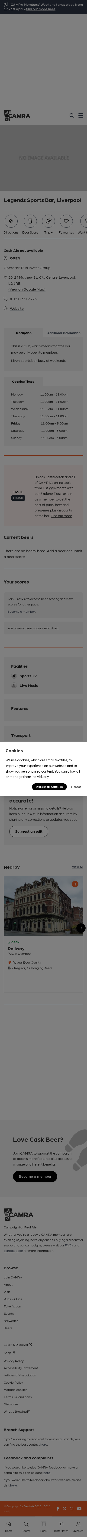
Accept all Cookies (49, 786)
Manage (76, 786)
